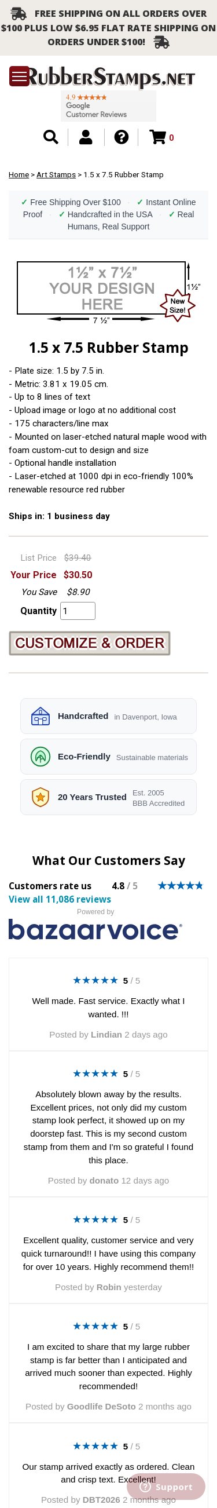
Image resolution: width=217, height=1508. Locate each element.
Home (19, 174)
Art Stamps (56, 174)
